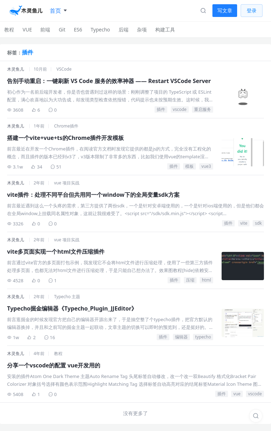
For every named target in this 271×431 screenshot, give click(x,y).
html (206, 280)
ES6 (78, 29)
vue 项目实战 (66, 183)
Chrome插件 (66, 126)
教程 (9, 29)
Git (62, 29)
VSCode (64, 69)
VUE (27, 29)
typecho (203, 337)
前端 (45, 29)
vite (243, 223)
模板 (189, 166)
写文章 (224, 10)
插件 (161, 109)
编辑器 (181, 337)
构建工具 (165, 29)
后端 (123, 29)
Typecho (100, 29)
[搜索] (255, 415)
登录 (252, 10)
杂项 (142, 29)
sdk (258, 223)
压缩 (190, 280)
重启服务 (202, 109)
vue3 (206, 166)
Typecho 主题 (67, 297)
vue (236, 394)
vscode (180, 109)
